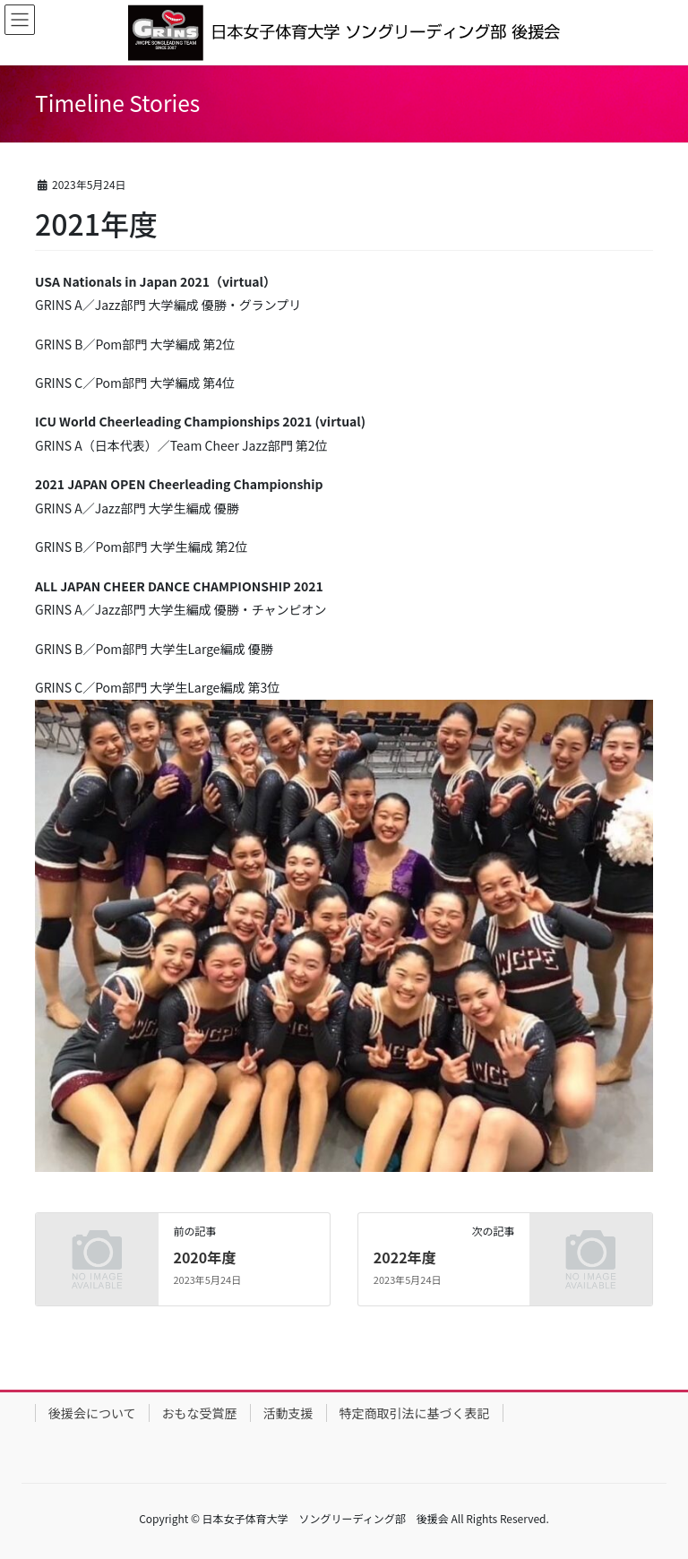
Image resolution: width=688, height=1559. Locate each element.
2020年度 (204, 1257)
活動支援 (288, 1413)
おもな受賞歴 (199, 1413)
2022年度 (405, 1257)
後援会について (92, 1413)
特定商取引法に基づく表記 (415, 1413)
